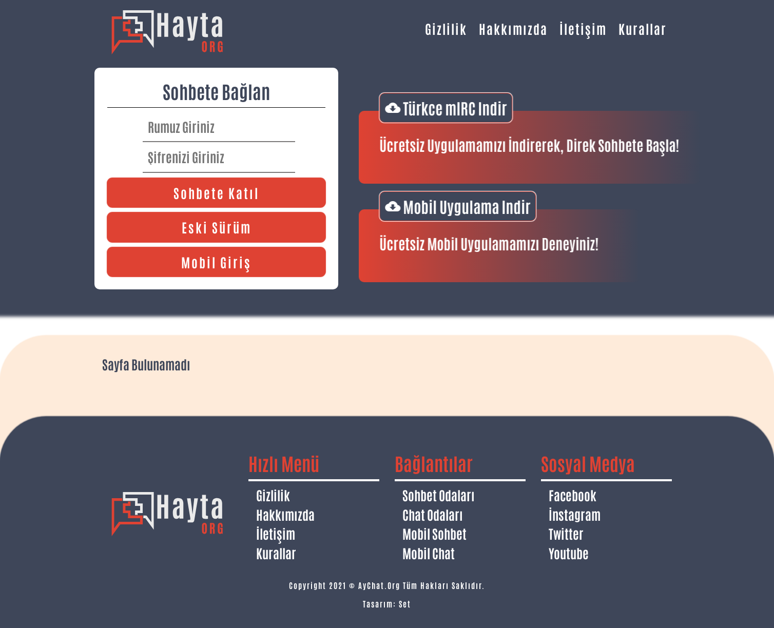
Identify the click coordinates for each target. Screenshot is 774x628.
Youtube (569, 552)
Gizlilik (446, 28)
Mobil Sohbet (434, 533)
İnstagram (575, 514)
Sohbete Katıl (216, 192)
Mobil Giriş (216, 261)
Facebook (572, 494)
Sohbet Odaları (438, 494)
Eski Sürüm (216, 227)
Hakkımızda (513, 28)
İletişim (583, 28)
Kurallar (642, 28)
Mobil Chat (428, 552)
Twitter (566, 533)
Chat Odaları (432, 514)
